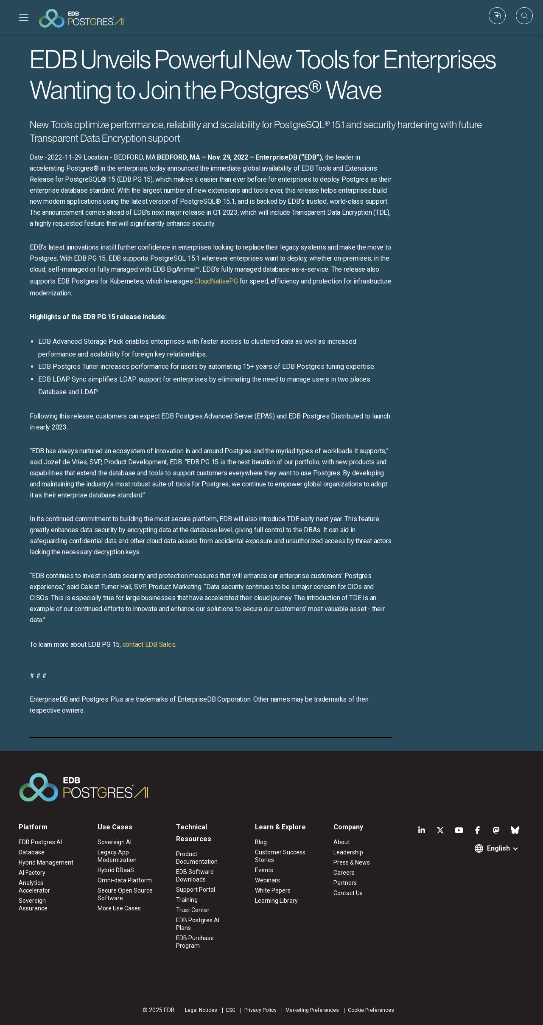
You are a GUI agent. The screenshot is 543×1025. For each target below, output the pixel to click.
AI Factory (32, 872)
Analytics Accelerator (34, 886)
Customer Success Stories (280, 856)
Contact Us (348, 893)
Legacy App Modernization (117, 856)
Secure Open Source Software (125, 894)
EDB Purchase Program (195, 942)
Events (264, 870)
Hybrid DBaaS (116, 870)
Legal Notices (201, 1010)
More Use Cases (119, 908)
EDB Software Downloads (195, 875)
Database (32, 852)
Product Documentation (197, 858)
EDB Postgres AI (40, 842)
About (341, 842)
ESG (230, 1010)
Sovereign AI (115, 842)
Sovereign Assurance (33, 904)
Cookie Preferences (371, 1010)
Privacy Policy (260, 1010)
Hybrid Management (46, 862)
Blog (261, 842)
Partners (345, 882)
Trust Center (193, 910)
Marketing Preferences (312, 1010)
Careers (344, 872)
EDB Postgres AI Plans (197, 924)
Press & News (351, 862)
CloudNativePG (216, 281)
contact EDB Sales (149, 644)
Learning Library (276, 900)
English (498, 848)
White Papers (273, 890)
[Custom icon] (497, 15)
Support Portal (195, 889)
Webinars (267, 880)
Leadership (348, 852)
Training (187, 899)
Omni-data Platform (125, 880)
